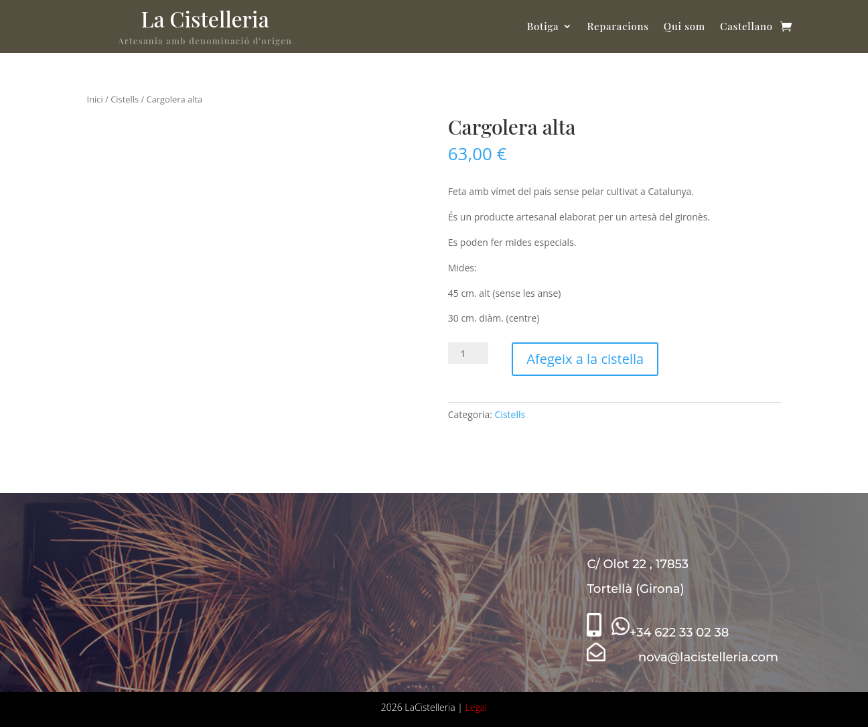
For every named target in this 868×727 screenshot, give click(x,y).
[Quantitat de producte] (468, 353)
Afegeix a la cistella (585, 359)
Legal (476, 707)
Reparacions (617, 26)
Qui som (684, 26)
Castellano (746, 26)
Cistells (125, 99)
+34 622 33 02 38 (670, 632)
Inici (95, 99)
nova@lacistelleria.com (682, 657)
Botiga (543, 26)
